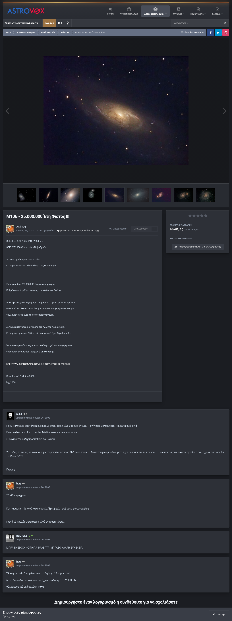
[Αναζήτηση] (189, 23)
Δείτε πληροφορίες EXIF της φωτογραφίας (198, 246)
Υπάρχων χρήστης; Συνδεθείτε (23, 23)
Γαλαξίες (176, 229)
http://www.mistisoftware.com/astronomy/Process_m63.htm (38, 363)
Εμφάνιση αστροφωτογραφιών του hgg (78, 230)
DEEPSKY (21, 535)
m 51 (19, 414)
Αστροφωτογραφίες (154, 14)
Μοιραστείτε (118, 228)
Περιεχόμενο (197, 14)
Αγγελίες (178, 14)
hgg (24, 226)
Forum (110, 14)
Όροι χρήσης (9, 616)
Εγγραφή (49, 23)
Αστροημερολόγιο (129, 14)
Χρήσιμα (216, 14)
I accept (219, 614)
